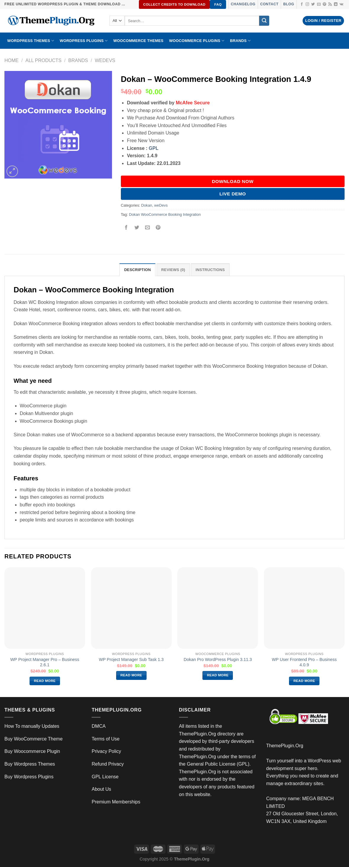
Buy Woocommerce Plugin (32, 751)
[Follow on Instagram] (307, 4)
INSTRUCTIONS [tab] (210, 270)
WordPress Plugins (84, 40)
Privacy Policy (106, 751)
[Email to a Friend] (147, 228)
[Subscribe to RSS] (330, 4)
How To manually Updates (31, 726)
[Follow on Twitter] (313, 4)
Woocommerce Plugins (196, 40)
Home (11, 60)
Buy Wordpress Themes (29, 763)
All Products (43, 60)
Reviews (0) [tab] (173, 270)
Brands (78, 60)
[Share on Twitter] (137, 228)
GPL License (105, 776)
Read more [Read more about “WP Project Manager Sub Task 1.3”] (131, 675)
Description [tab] (137, 270)
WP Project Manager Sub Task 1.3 (131, 659)
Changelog (243, 4)
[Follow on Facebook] (301, 4)
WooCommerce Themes (138, 40)
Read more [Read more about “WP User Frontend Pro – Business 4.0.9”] (304, 681)
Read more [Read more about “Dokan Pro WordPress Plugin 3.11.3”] (218, 675)
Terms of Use (105, 738)
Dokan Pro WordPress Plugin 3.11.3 (218, 659)
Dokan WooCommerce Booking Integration (165, 214)
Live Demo (233, 193)
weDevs (105, 60)
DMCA (98, 726)
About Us (101, 789)
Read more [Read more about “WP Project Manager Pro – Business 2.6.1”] (45, 681)
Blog (288, 4)
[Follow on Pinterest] (324, 4)
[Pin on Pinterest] (158, 228)
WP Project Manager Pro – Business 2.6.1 (44, 662)
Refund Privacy (108, 763)
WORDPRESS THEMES (30, 40)
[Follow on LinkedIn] (335, 4)
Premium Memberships (116, 801)
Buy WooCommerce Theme (33, 738)
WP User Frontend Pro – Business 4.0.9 (304, 662)
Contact (269, 4)
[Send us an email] (319, 4)
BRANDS (240, 40)
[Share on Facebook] (126, 228)
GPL (153, 148)
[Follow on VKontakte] (341, 4)
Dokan (146, 205)
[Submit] (264, 21)
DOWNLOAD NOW (233, 181)
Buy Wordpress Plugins (28, 776)
